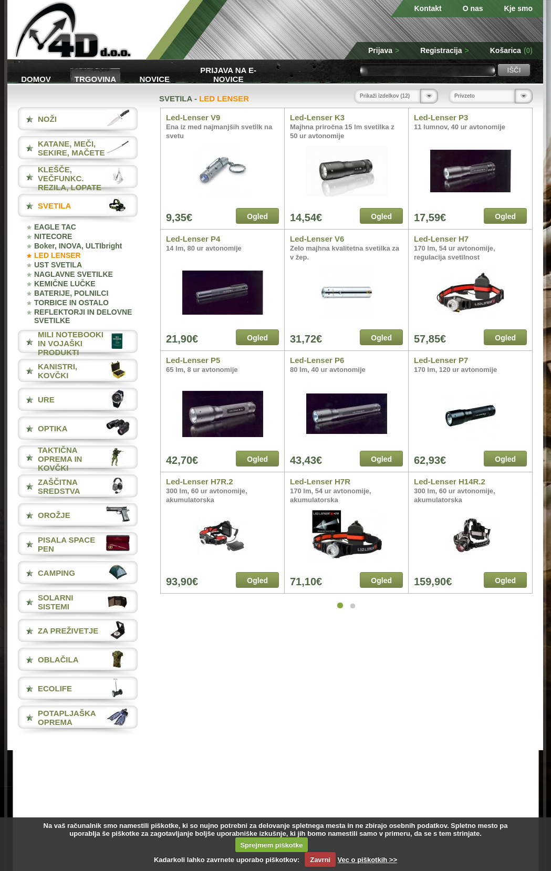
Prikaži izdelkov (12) (385, 96)
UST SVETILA (58, 265)
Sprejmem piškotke (271, 845)
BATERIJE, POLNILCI (71, 293)
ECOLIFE (55, 688)
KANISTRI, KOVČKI (57, 371)
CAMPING (56, 572)
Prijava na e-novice (228, 74)
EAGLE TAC (55, 227)
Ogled (257, 216)
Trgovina (95, 79)
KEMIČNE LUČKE (65, 283)
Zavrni (320, 860)
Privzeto (464, 96)
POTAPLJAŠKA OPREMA (67, 718)
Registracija (444, 50)
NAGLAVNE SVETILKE (73, 274)
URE (46, 399)
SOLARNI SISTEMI (56, 602)
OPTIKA (53, 428)
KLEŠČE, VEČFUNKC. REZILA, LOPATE (69, 178)
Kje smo (518, 8)
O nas (473, 8)
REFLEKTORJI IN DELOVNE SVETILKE (83, 316)
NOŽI (47, 119)
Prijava (383, 50)
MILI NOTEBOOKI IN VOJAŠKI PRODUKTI (70, 343)
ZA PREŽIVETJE (68, 630)
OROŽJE (54, 515)
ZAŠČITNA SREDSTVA (59, 486)
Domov (36, 79)
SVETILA (54, 205)
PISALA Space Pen (66, 544)
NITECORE (53, 236)
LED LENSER (57, 255)
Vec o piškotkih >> (367, 860)
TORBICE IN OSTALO (71, 302)
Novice (155, 79)
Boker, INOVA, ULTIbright (78, 246)
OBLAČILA (58, 659)
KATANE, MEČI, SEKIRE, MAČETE (71, 148)
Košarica (511, 50)
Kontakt (428, 8)
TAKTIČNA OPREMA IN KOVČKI (60, 458)
